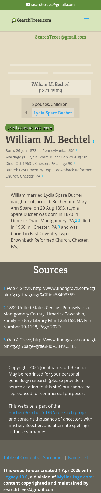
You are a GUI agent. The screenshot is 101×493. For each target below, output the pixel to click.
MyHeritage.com (75, 477)
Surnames (53, 457)
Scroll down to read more (30, 127)
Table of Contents (21, 457)
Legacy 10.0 (15, 477)
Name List (78, 457)
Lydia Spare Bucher (53, 113)
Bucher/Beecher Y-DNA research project (49, 412)
